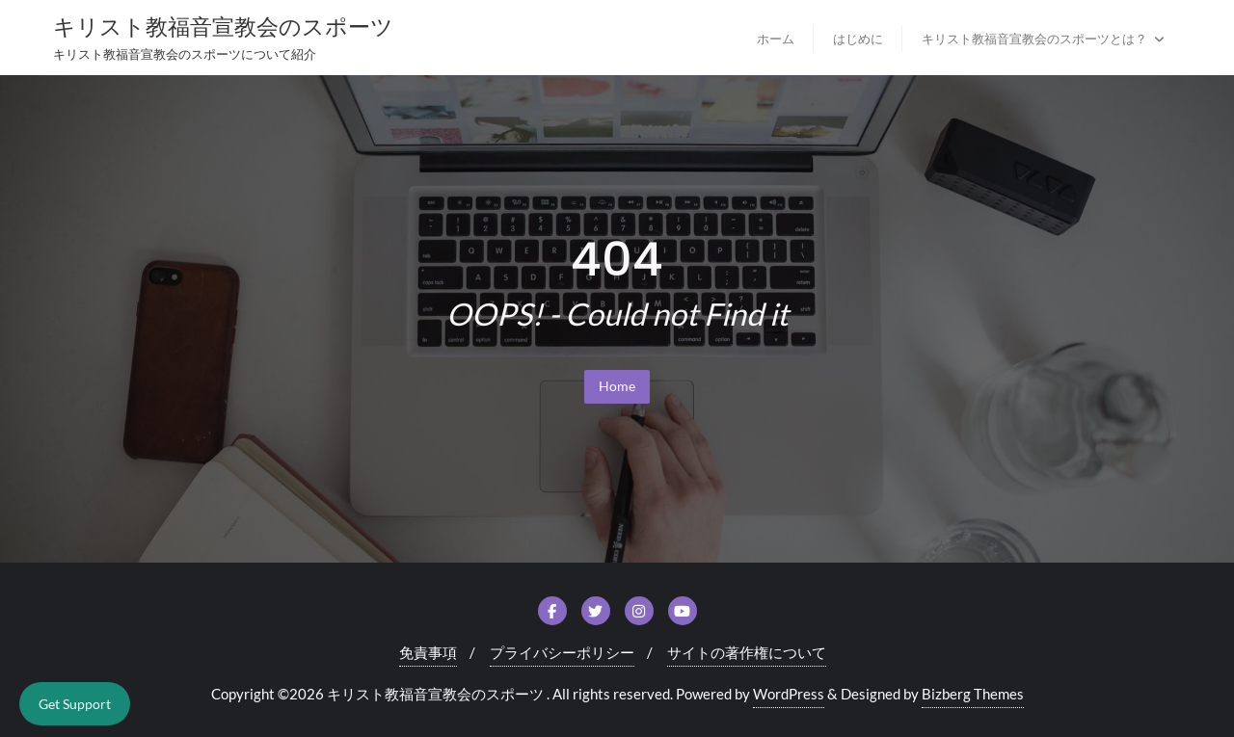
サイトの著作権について (746, 652)
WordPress (788, 693)
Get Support (75, 704)
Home (617, 386)
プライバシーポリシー (562, 652)
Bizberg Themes (973, 693)
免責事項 (428, 652)
